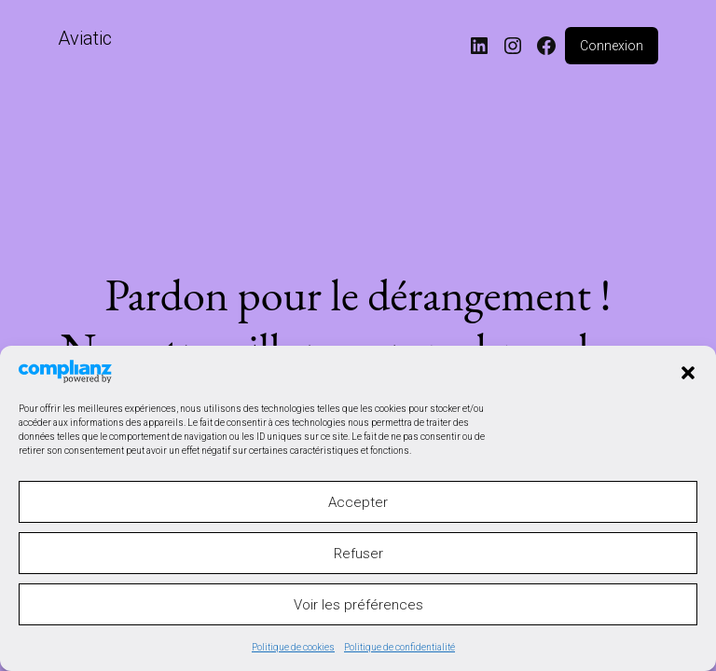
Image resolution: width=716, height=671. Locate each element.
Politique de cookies (293, 647)
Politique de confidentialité (399, 647)
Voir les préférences (358, 604)
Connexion (611, 45)
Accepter (358, 502)
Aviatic (85, 38)
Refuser (358, 553)
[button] (688, 371)
